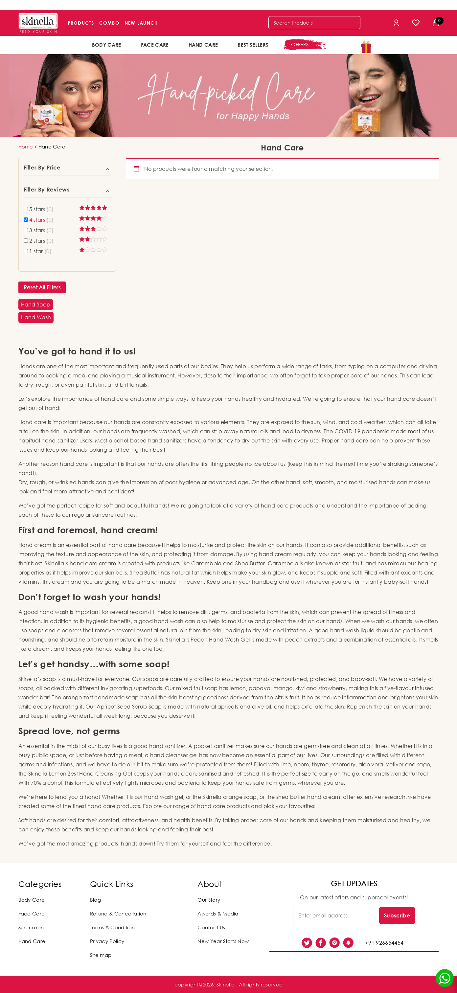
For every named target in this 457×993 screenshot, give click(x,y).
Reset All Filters (42, 287)
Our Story (208, 900)
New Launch (141, 23)
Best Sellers (253, 45)
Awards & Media (217, 913)
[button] (35, 304)
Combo (109, 23)
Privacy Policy (107, 941)
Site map (101, 955)
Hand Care (203, 45)
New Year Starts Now (223, 941)
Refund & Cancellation (118, 913)
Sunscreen (31, 927)
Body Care (106, 45)
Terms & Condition (112, 927)
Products (81, 23)
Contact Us (211, 927)
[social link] (307, 942)
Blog (95, 900)
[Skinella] (38, 22)
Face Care (155, 45)
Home (25, 146)
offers (299, 44)
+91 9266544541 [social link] (385, 942)
